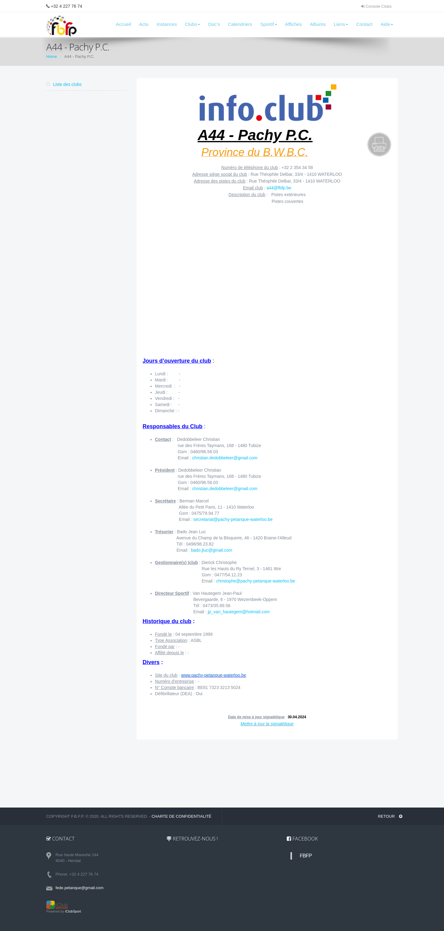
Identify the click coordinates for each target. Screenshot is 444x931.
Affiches (293, 24)
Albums (318, 24)
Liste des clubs (64, 84)
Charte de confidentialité (181, 816)
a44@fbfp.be (278, 187)
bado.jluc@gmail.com (211, 550)
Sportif (268, 24)
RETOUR (390, 816)
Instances (167, 24)
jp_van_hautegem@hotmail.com (239, 611)
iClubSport (73, 911)
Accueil (123, 24)
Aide (386, 24)
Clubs (192, 24)
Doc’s (214, 24)
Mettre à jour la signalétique (267, 723)
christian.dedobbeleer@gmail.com (224, 457)
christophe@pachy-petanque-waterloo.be (255, 580)
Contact (364, 24)
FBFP (306, 856)
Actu (144, 24)
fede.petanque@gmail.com (80, 887)
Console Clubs (376, 6)
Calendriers (240, 24)
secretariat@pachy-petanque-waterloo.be (233, 519)
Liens (341, 24)
